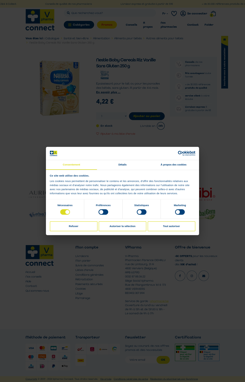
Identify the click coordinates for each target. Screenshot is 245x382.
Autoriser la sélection (123, 226)
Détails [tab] (122, 164)
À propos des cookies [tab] (173, 164)
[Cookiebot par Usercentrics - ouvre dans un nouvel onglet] (180, 153)
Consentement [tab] (71, 164)
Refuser (73, 226)
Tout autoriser (171, 226)
